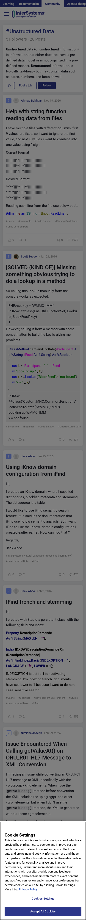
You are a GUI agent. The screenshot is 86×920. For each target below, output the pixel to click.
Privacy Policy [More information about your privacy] (28, 894)
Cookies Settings (43, 903)
